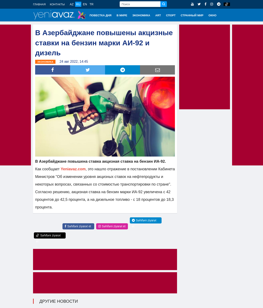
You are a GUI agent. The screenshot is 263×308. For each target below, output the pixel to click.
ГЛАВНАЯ (39, 4)
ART (158, 15)
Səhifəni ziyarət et (78, 226)
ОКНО (213, 15)
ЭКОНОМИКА (141, 15)
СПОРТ (171, 15)
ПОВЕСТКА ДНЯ (100, 15)
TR (92, 4)
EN (85, 4)
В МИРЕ (121, 15)
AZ (72, 4)
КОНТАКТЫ (57, 4)
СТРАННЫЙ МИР (192, 15)
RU (78, 4)
